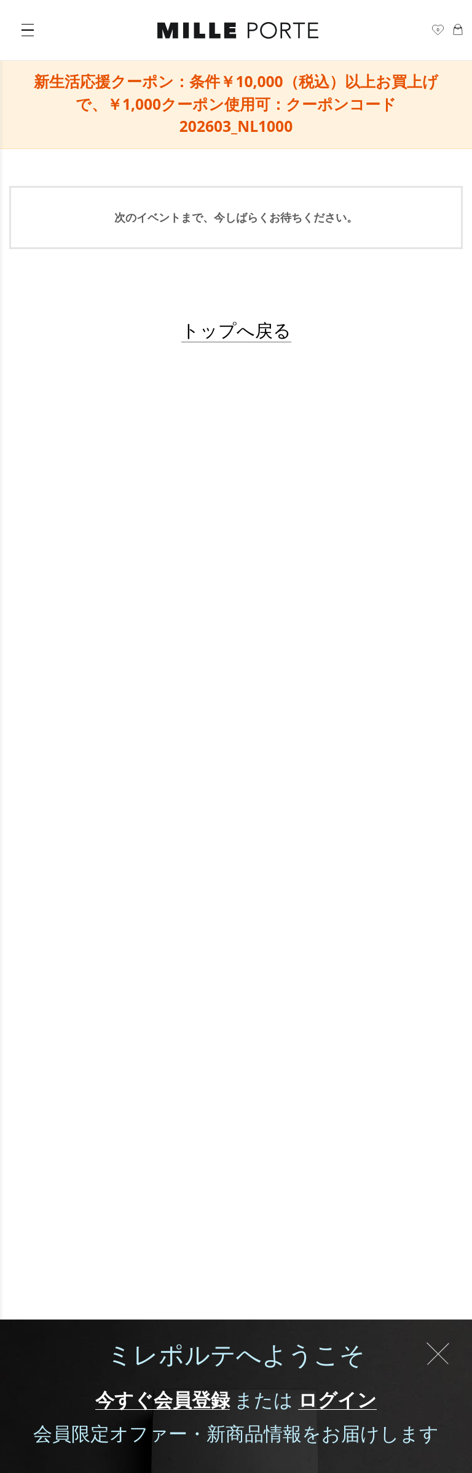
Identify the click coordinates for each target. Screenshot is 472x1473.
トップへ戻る (236, 330)
